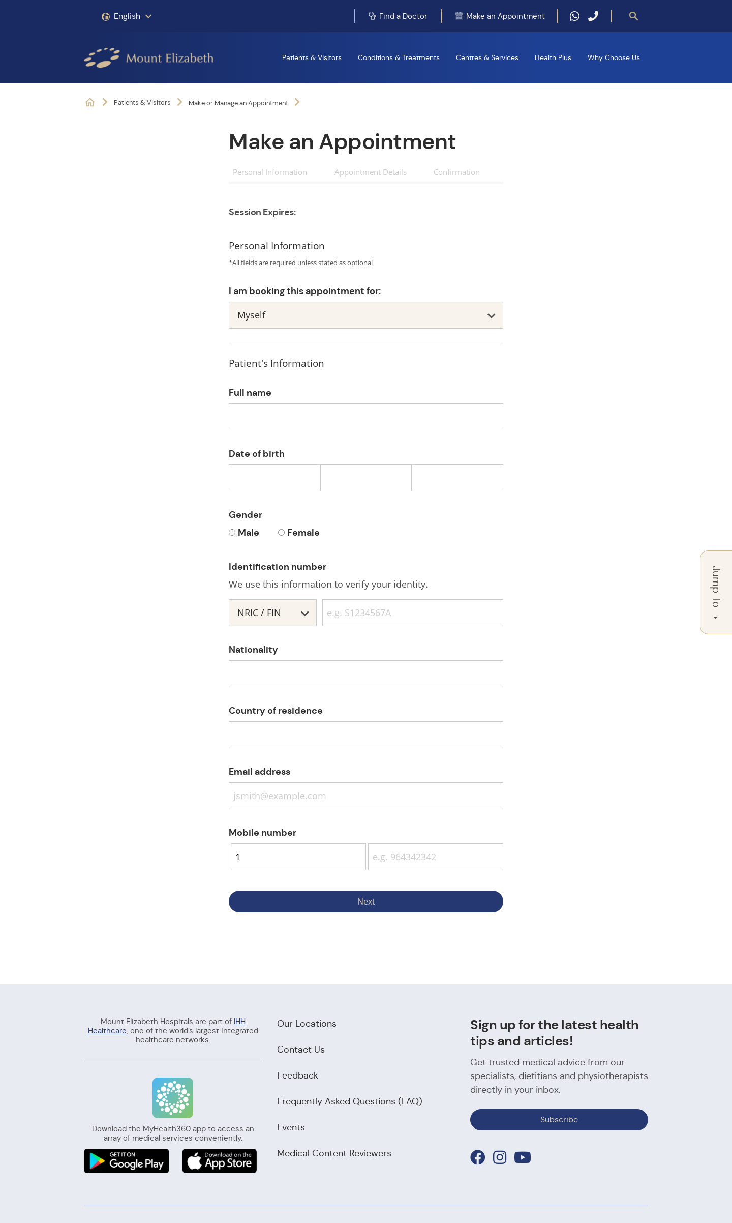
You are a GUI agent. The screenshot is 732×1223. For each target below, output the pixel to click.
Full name (250, 392)
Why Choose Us (614, 57)
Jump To (716, 592)
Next (366, 901)
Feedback (297, 1075)
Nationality (253, 649)
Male (248, 532)
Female (303, 532)
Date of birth (257, 453)
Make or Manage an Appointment (238, 103)
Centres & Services (487, 57)
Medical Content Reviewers (334, 1153)
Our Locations (307, 1023)
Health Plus (553, 57)
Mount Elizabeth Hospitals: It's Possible (90, 102)
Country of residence (276, 710)
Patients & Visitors (312, 57)
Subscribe (559, 1119)
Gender (245, 514)
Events (291, 1127)
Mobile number (262, 832)
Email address (259, 771)
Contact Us (301, 1049)
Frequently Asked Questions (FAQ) (349, 1101)
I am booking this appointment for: (305, 291)
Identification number (277, 566)
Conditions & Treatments (399, 57)
